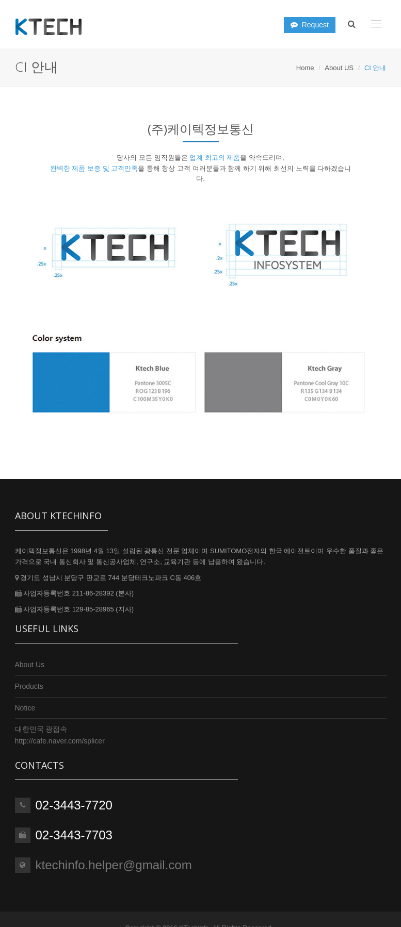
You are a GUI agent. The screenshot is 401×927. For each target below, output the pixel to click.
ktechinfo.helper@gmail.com (114, 865)
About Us (30, 664)
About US (339, 68)
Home (305, 68)
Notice (25, 708)
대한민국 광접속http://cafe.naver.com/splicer (60, 734)
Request (310, 25)
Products (29, 686)
